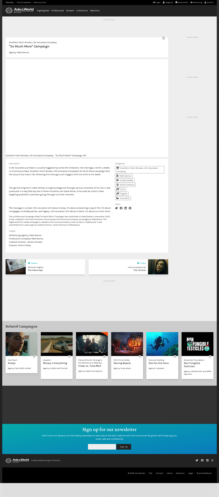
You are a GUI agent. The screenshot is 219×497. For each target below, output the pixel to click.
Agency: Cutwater (156, 368)
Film (120, 189)
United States (124, 180)
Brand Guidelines (204, 473)
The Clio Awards (24, 2)
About (169, 473)
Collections (82, 10)
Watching (196, 2)
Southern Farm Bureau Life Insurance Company (33, 42)
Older (141, 263)
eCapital (47, 360)
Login (156, 2)
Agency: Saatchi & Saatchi (90, 371)
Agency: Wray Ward (122, 368)
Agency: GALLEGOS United (19, 368)
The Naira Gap (35, 270)
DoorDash (12, 360)
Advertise (180, 473)
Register (168, 2)
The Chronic (139, 270)
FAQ (150, 473)
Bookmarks (182, 2)
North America (125, 184)
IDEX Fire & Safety (121, 360)
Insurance (123, 198)
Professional (57, 10)
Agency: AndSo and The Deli (55, 368)
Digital (121, 193)
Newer (32, 263)
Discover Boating (156, 360)
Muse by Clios (40, 2)
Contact (159, 473)
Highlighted (43, 10)
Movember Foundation (194, 360)
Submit (208, 2)
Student (70, 10)
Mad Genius (23, 52)
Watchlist (95, 10)
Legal (190, 473)
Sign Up (124, 446)
